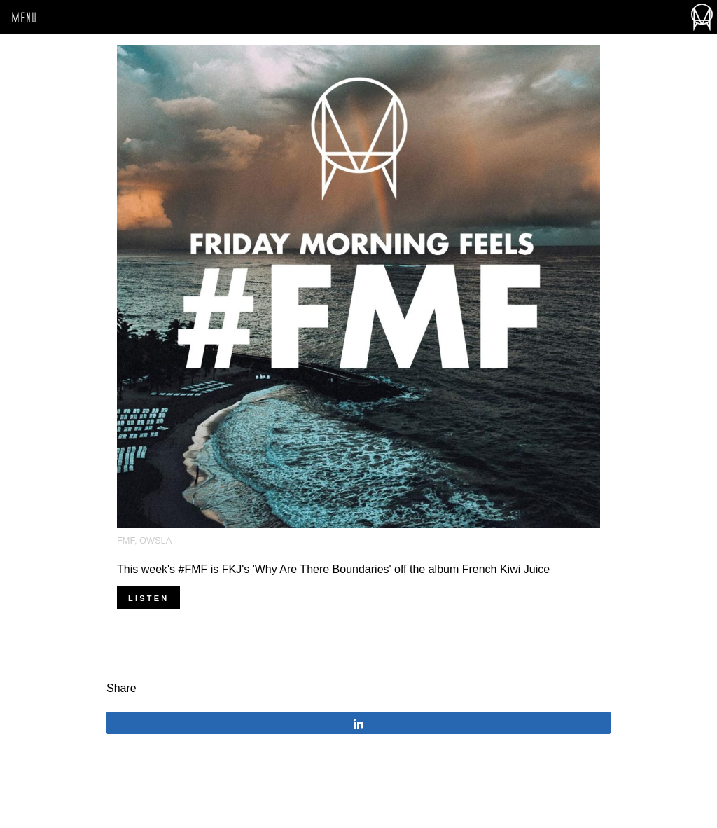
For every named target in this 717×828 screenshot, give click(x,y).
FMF (125, 540)
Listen (148, 598)
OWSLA (155, 540)
